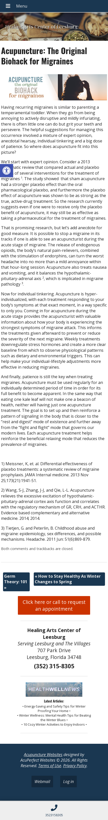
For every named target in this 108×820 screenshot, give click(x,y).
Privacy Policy (75, 765)
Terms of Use (49, 765)
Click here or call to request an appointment (54, 605)
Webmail (42, 781)
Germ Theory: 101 (15, 581)
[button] (6, 170)
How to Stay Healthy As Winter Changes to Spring (68, 578)
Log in (68, 781)
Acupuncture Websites (43, 754)
